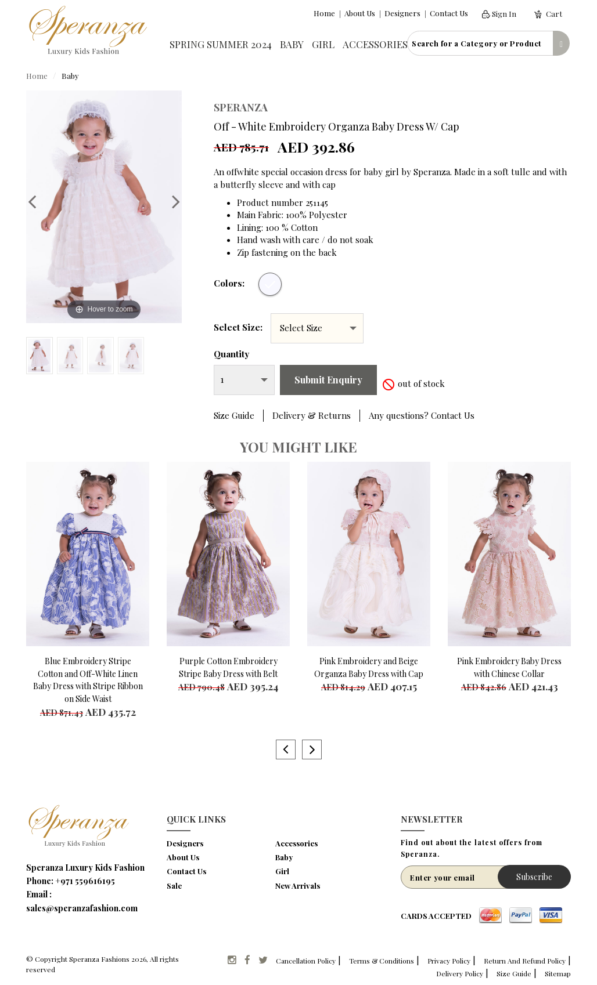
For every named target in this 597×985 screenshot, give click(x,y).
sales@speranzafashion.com (82, 908)
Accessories (375, 44)
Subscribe (534, 876)
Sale (174, 885)
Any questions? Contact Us (421, 415)
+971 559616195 (85, 880)
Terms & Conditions (381, 960)
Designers (402, 13)
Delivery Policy (459, 973)
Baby (292, 44)
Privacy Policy (448, 960)
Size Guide (234, 415)
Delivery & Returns (311, 415)
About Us (359, 13)
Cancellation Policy (306, 960)
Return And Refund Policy (525, 960)
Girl (323, 44)
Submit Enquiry (328, 380)
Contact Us (449, 13)
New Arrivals (297, 885)
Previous (38, 201)
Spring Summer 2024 (221, 44)
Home (324, 13)
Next (170, 201)
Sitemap (558, 973)
